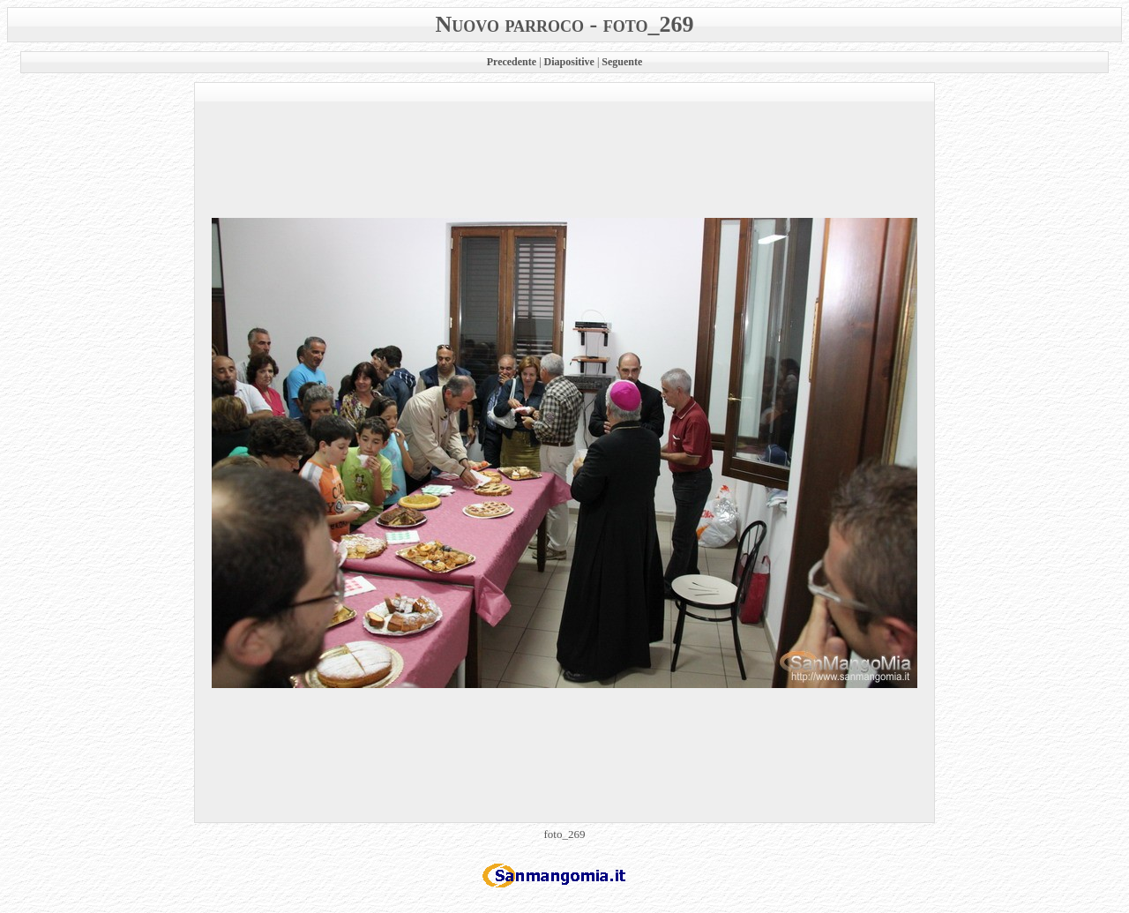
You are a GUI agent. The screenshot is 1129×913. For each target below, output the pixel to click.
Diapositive (569, 62)
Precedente (511, 62)
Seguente (622, 62)
